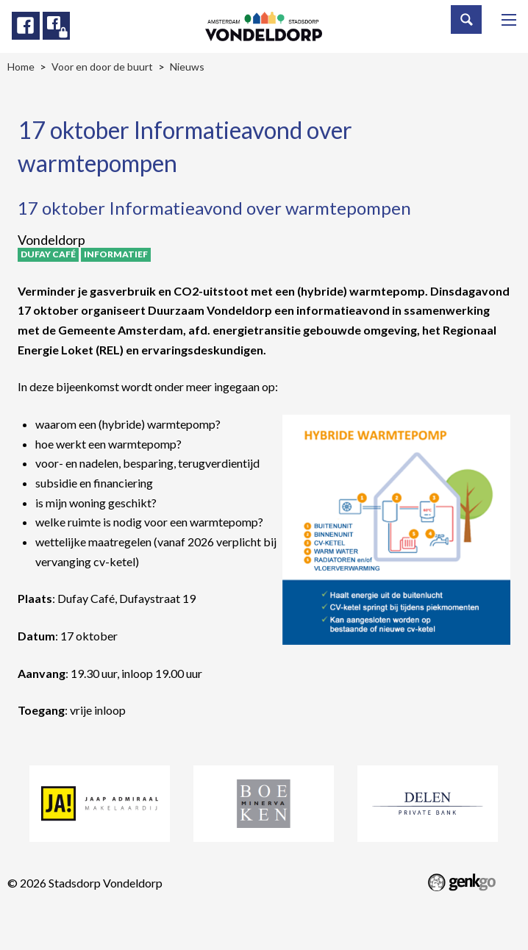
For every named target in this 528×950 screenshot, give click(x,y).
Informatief (116, 254)
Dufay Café (48, 254)
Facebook (26, 26)
